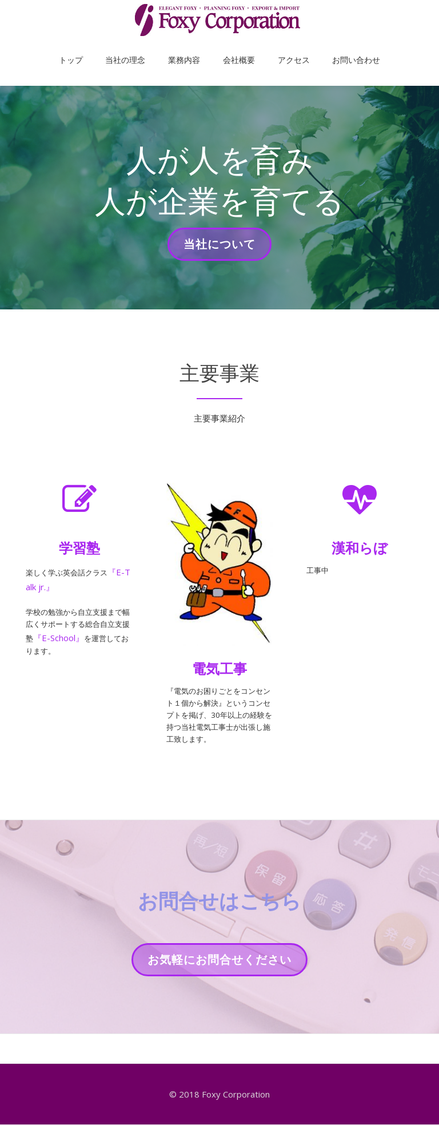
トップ (99, 48)
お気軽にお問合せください (219, 992)
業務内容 (190, 48)
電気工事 (219, 668)
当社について (219, 247)
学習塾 (79, 547)
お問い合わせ (328, 48)
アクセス (277, 48)
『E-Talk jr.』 (51, 587)
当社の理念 (142, 48)
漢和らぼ (360, 547)
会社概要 (233, 48)
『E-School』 (94, 646)
